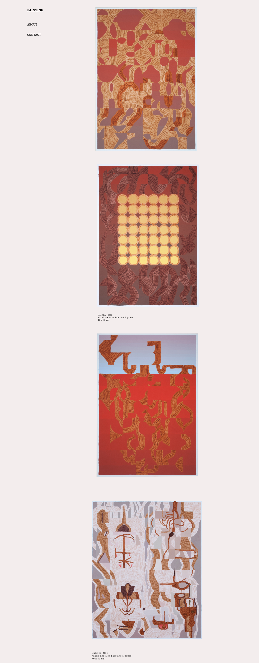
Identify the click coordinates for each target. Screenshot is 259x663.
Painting (35, 10)
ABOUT (32, 24)
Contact (34, 35)
